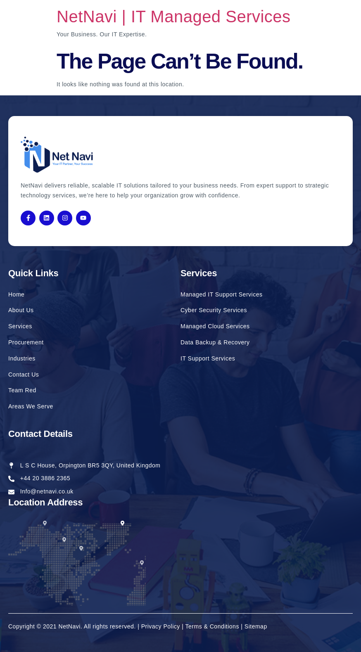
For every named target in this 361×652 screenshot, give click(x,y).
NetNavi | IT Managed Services (174, 16)
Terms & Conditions (212, 626)
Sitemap (256, 626)
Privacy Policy (161, 626)
